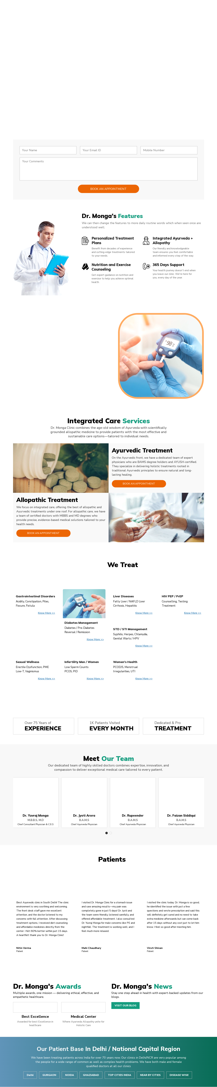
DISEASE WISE (179, 1075)
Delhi (29, 1075)
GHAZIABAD (91, 1075)
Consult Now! (36, 100)
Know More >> (46, 613)
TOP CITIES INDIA (119, 1075)
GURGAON (49, 1075)
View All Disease (108, 694)
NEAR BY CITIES (151, 1075)
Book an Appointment (138, 484)
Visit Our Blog (125, 1005)
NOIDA (69, 1075)
